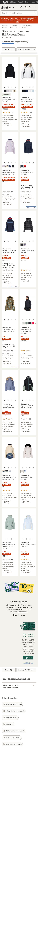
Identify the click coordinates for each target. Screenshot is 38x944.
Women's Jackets (10, 717)
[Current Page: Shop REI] (5, 2)
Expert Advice (25, 857)
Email (3, 767)
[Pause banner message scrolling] (35, 18)
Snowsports (13, 25)
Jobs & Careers (7, 875)
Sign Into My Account (10, 819)
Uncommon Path (26, 863)
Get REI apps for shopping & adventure (19, 920)
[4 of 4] (15, 87)
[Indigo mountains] (34, 323)
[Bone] (14, 91)
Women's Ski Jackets (22, 27)
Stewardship (24, 889)
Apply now (28, 657)
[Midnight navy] (26, 91)
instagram (6, 913)
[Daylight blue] (32, 91)
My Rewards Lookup (9, 822)
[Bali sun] (31, 323)
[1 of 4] (4, 87)
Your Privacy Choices (25, 939)
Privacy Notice (9, 942)
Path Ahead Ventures (27, 866)
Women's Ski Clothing (8, 27)
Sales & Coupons (26, 842)
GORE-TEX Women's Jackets (14, 731)
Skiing (20, 25)
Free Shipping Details (28, 845)
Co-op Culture (7, 878)
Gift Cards (5, 845)
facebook (16, 913)
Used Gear (5, 863)
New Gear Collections (10, 860)
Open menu (34, 7)
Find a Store (6, 901)
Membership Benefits (10, 828)
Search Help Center (9, 898)
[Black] (5, 91)
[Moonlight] (8, 91)
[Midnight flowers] (25, 471)
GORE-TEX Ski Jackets (11, 737)
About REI (23, 875)
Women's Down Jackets (12, 744)
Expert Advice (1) (22, 42)
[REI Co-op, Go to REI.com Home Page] (4, 7)
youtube (26, 913)
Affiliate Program (8, 884)
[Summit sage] (25, 323)
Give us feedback (13, 753)
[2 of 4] (8, 87)
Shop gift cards (19, 615)
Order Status (24, 819)
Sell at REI (5, 881)
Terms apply (22, 611)
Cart (30, 7)
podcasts (31, 913)
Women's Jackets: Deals (12, 704)
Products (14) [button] (8, 42)
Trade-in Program (8, 866)
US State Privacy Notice (25, 942)
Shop (11, 8)
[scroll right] (17, 91)
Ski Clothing (27, 25)
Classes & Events (26, 860)
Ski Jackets (8, 724)
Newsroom (24, 883)
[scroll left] (3, 91)
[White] (11, 91)
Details (30, 763)
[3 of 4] (11, 87)
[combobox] (19, 12)
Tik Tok (11, 913)
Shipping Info (25, 833)
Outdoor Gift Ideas (9, 842)
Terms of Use (9, 939)
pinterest (21, 913)
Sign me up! (18, 777)
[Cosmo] (25, 166)
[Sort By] (26, 49)
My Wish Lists (7, 825)
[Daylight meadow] (21, 323)
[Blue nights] (21, 166)
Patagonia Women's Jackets (14, 711)
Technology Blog (26, 886)
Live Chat (5, 904)
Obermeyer (5, 25)
